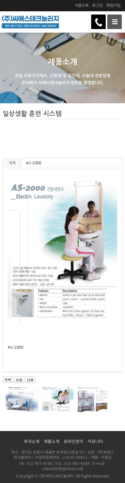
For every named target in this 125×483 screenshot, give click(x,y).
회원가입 (113, 5)
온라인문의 (73, 441)
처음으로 (81, 5)
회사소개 (31, 441)
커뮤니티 (95, 441)
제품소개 (51, 441)
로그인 (97, 5)
